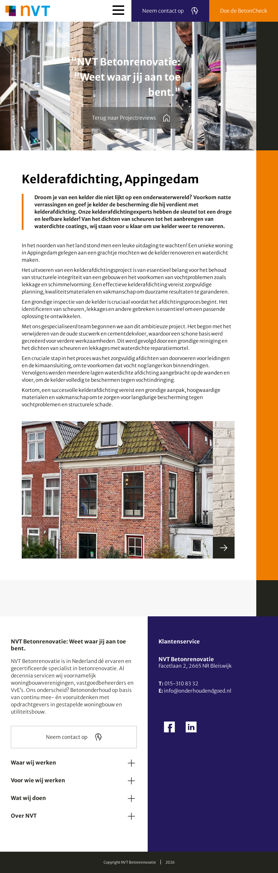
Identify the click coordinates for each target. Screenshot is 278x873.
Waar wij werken (33, 762)
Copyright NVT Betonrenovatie (130, 862)
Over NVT (24, 815)
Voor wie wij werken (38, 780)
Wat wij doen (28, 798)
